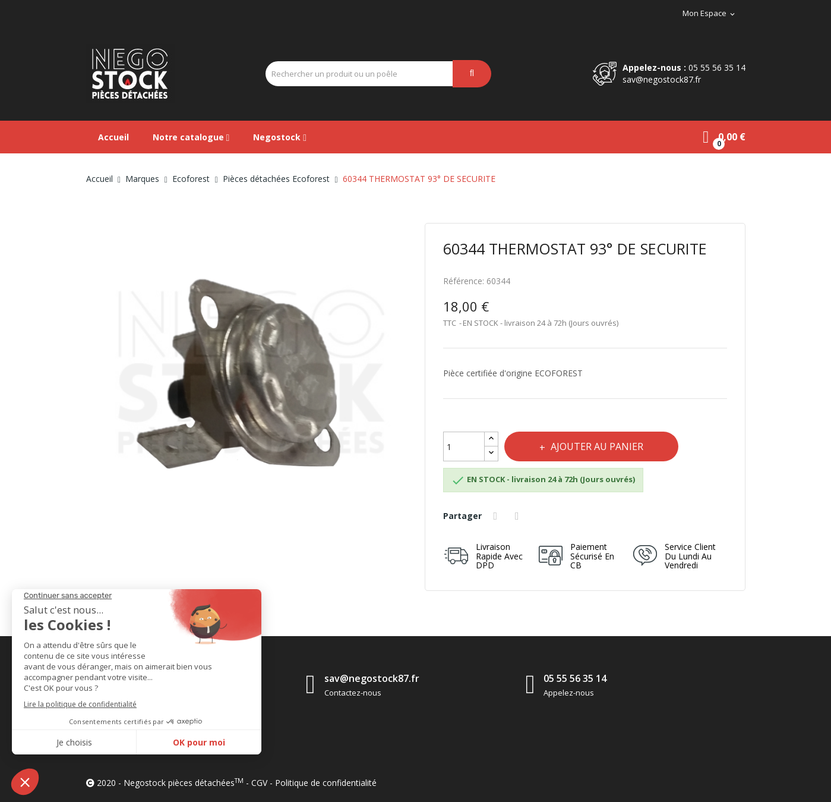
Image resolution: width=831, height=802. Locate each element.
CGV (259, 782)
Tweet (518, 516)
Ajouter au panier (596, 446)
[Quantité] (464, 446)
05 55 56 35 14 (716, 67)
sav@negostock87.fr (662, 79)
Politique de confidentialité (326, 782)
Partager (497, 516)
